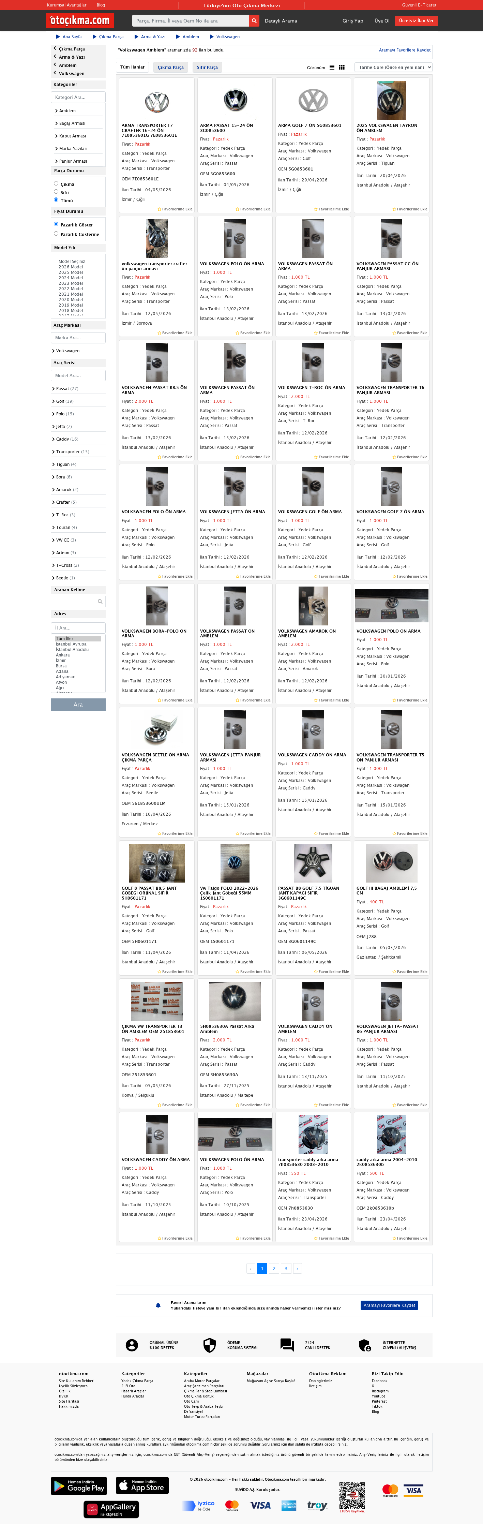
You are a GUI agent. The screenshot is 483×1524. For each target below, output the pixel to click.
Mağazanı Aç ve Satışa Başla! (271, 1381)
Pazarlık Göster (77, 224)
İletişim (315, 1386)
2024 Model (78, 278)
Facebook (380, 1381)
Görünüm (316, 67)
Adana (78, 671)
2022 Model (78, 289)
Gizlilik (65, 1391)
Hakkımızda (69, 1406)
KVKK (64, 1396)
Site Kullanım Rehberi (76, 1381)
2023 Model (78, 283)
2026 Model (78, 267)
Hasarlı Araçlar (133, 1391)
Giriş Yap (353, 21)
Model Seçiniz (78, 261)
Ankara (78, 655)
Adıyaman (78, 677)
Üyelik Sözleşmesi (74, 1386)
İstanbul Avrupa (78, 644)
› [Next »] (297, 1268)
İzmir (78, 660)
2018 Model (78, 310)
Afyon (78, 682)
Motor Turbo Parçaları (202, 1417)
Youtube (379, 1396)
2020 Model (78, 299)
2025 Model (78, 272)
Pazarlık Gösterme (80, 234)
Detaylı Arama (281, 21)
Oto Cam (191, 1401)
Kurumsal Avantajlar (67, 5)
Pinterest (379, 1401)
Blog (101, 5)
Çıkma (67, 184)
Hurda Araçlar (132, 1396)
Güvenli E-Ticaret (419, 5)
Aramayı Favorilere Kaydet (404, 50)
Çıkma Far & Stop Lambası (205, 1391)
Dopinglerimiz (320, 1381)
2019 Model (78, 305)
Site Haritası (69, 1401)
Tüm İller (78, 638)
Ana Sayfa (69, 36)
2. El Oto (128, 1386)
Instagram (380, 1391)
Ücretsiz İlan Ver (416, 20)
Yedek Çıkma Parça (137, 1381)
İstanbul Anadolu (78, 649)
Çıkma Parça (108, 36)
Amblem (187, 36)
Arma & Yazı (150, 36)
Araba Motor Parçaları (202, 1381)
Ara (78, 704)
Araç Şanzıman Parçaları (204, 1386)
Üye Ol (382, 21)
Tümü (67, 200)
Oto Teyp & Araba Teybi (203, 1406)
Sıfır (65, 192)
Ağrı (78, 688)
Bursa (78, 666)
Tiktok (377, 1406)
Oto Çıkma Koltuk (199, 1396)
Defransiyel (193, 1411)
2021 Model (78, 294)
